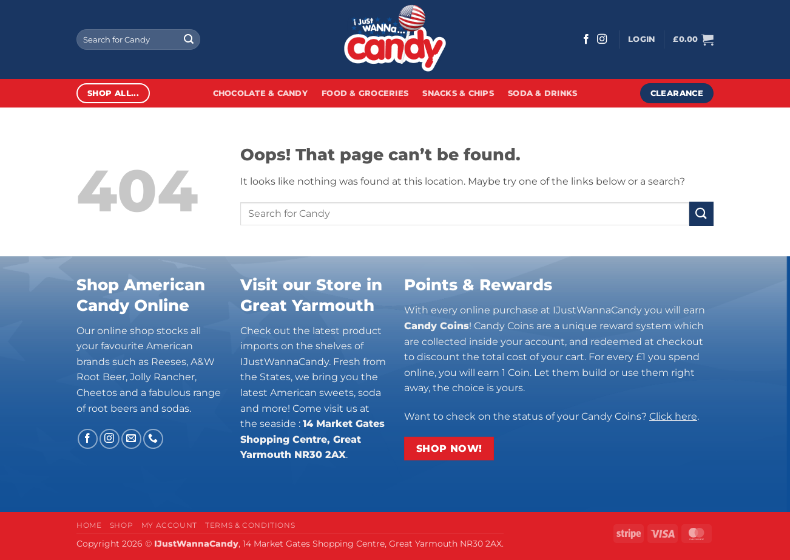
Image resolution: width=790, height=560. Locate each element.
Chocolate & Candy (260, 93)
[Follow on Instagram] (602, 39)
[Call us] (153, 439)
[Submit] (188, 39)
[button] (641, 39)
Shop (121, 525)
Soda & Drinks (542, 93)
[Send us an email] (131, 439)
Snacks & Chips (458, 93)
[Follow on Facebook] (586, 39)
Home (88, 525)
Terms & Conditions (250, 525)
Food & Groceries (365, 93)
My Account (169, 525)
